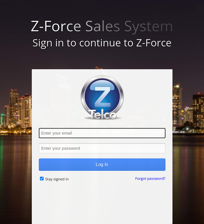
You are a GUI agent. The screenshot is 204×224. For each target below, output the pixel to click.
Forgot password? (150, 178)
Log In (102, 164)
